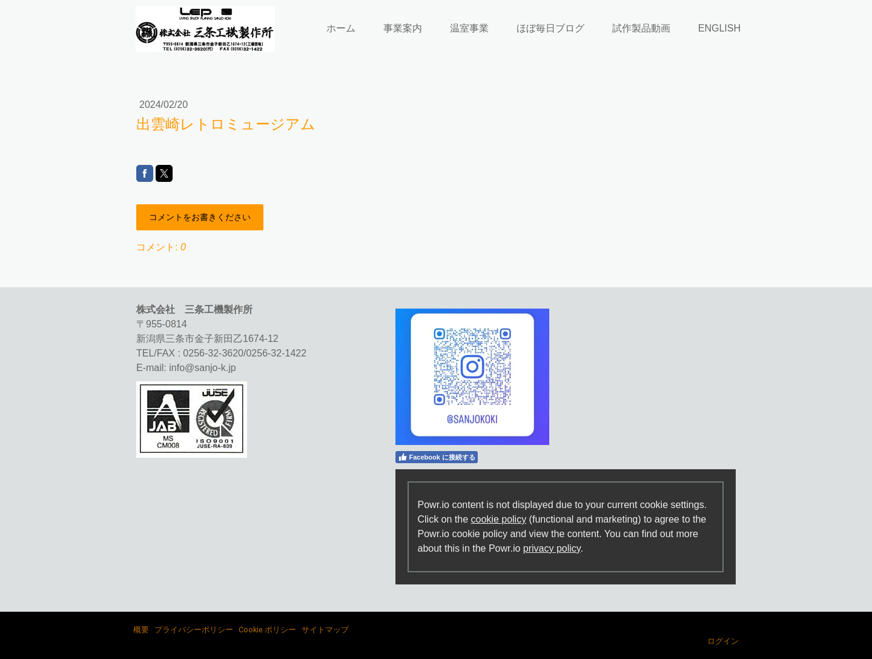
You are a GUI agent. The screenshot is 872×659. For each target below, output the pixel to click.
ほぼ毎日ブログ (550, 28)
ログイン (723, 641)
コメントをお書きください (200, 217)
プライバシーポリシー (193, 629)
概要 (141, 629)
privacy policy (552, 548)
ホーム (340, 28)
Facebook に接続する (436, 457)
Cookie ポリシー (267, 629)
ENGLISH (719, 28)
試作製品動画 (641, 28)
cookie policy (499, 519)
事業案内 (402, 28)
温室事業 (469, 28)
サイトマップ (325, 629)
